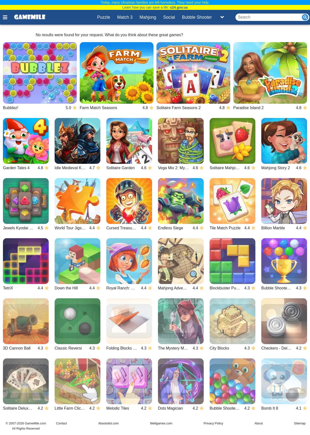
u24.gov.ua (178, 7)
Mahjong (148, 17)
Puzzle (103, 17)
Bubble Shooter (197, 17)
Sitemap (300, 423)
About (258, 423)
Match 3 (125, 17)
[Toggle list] (222, 17)
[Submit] (305, 17)
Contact (61, 423)
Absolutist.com (108, 423)
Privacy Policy (213, 423)
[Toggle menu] (8, 17)
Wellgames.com (161, 423)
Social (169, 17)
